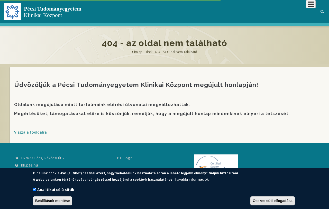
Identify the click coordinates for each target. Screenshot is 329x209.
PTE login (125, 157)
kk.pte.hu (29, 165)
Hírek (148, 52)
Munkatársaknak (294, 11)
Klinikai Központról (178, 11)
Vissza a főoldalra (30, 132)
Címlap (137, 52)
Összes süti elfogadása (273, 201)
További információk (192, 179)
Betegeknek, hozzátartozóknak (237, 11)
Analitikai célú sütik (55, 189)
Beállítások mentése (52, 201)
